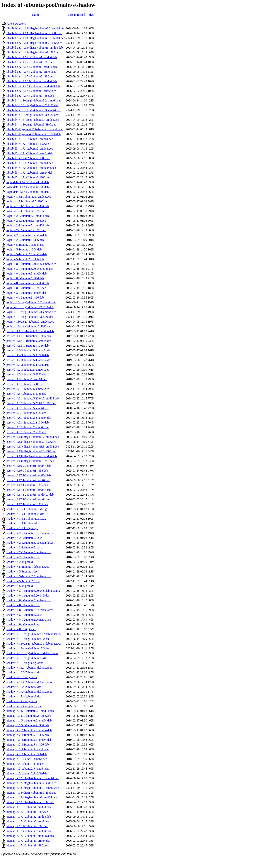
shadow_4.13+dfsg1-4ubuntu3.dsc (26, 658)
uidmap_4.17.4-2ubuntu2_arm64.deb (28, 821)
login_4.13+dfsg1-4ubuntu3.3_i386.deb (30, 316)
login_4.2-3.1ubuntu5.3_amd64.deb (27, 215)
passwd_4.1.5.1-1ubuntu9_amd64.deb (29, 340)
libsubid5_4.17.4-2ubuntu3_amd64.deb (29, 163)
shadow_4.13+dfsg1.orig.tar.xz (24, 662)
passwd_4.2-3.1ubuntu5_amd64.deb (27, 369)
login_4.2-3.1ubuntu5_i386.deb (25, 239)
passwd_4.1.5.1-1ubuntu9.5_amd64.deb (30, 331)
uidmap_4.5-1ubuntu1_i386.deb (25, 763)
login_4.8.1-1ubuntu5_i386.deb (25, 278)
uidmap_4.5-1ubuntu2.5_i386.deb (26, 773)
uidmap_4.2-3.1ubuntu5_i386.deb (26, 754)
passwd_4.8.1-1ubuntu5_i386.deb (26, 412)
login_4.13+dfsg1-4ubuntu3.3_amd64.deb (31, 312)
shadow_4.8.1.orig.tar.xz (21, 629)
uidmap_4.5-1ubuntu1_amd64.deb (26, 759)
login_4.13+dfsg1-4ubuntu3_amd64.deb (30, 321)
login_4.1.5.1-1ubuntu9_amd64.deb (27, 206)
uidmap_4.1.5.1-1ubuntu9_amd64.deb (29, 720)
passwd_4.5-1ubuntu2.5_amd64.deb (27, 388)
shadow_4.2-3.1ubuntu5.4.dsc (24, 547)
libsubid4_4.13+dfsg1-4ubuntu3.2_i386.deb (32, 105)
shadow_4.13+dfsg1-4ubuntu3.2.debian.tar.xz (33, 634)
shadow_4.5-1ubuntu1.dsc (21, 571)
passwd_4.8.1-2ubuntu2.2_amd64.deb (29, 417)
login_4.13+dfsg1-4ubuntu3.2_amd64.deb (31, 302)
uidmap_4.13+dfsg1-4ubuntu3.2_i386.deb (31, 783)
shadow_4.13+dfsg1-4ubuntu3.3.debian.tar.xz (33, 643)
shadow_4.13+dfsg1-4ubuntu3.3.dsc (28, 648)
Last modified (76, 14)
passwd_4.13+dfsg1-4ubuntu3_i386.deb (30, 461)
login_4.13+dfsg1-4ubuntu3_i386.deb (28, 326)
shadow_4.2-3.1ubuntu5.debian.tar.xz (28, 552)
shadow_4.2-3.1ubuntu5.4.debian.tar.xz (29, 542)
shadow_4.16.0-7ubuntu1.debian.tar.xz (29, 667)
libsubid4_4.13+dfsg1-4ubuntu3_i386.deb (31, 124)
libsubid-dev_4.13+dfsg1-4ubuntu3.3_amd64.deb (35, 38)
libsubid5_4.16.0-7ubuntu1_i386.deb (28, 143)
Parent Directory (16, 23)
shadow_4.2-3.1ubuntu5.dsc (23, 557)
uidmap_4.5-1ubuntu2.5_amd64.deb (27, 768)
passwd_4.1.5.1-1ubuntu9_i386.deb (27, 345)
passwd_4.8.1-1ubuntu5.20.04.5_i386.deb (31, 403)
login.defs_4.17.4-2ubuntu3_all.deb (27, 191)
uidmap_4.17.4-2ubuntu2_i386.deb (27, 826)
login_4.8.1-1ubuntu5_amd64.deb (26, 273)
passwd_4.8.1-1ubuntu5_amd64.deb (27, 408)
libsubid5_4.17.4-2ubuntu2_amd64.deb (29, 148)
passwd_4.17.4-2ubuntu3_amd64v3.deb (30, 494)
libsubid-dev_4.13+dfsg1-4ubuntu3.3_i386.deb (34, 42)
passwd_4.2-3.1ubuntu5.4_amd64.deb (29, 360)
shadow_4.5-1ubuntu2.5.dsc (23, 581)
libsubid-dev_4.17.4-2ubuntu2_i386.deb (30, 76)
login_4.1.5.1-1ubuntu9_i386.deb (26, 211)
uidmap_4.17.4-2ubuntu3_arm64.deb (28, 840)
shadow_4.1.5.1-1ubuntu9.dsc (24, 523)
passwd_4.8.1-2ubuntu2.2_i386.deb (27, 422)
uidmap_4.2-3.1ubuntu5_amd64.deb (27, 749)
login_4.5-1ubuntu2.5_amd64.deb (26, 254)
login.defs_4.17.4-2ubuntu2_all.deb (27, 187)
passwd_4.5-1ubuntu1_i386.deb (25, 384)
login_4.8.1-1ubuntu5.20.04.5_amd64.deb (31, 263)
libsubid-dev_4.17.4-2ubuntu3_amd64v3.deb (33, 86)
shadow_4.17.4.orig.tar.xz (21, 701)
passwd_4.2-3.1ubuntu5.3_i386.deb (27, 355)
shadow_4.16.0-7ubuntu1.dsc (23, 672)
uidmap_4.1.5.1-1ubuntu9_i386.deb (27, 725)
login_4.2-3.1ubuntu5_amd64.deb (26, 235)
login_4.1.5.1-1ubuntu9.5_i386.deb (27, 201)
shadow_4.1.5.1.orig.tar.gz (22, 528)
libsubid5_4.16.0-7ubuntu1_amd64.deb (29, 138)
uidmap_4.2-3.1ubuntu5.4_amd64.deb (29, 739)
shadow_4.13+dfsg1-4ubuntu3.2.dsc (28, 638)
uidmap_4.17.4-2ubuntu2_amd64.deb (28, 816)
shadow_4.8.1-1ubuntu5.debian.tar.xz (28, 600)
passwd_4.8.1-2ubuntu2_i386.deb (26, 432)
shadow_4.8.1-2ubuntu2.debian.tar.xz (28, 619)
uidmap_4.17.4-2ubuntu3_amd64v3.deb (30, 835)
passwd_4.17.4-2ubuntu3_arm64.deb (28, 499)
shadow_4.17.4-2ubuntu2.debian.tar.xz (29, 682)
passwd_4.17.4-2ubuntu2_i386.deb (27, 485)
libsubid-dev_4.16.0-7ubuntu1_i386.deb (30, 62)
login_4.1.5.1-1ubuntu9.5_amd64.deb (28, 196)
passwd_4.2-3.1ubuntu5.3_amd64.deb (29, 350)
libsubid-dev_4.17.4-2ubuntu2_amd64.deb (31, 66)
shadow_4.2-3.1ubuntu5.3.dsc (24, 537)
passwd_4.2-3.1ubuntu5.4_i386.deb (27, 364)
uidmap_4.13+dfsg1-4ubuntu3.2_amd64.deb (32, 778)
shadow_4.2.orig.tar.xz (19, 561)
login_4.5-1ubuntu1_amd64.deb (25, 244)
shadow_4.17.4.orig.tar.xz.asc (24, 706)
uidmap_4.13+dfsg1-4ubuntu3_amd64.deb (31, 797)
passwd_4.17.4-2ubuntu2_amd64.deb (28, 475)
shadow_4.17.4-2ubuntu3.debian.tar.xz (29, 691)
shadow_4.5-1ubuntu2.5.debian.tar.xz (28, 576)
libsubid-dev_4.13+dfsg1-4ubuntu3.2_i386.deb (34, 33)
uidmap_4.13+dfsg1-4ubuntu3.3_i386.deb (31, 792)
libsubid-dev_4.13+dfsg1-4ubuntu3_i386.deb (33, 52)
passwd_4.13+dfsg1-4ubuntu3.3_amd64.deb (32, 446)
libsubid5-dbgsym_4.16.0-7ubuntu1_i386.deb (33, 134)
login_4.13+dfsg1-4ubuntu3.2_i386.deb (30, 307)
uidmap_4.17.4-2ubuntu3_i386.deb (27, 845)
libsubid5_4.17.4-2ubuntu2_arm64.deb (29, 153)
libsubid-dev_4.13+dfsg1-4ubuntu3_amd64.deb (34, 47)
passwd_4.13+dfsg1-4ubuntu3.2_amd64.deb (32, 436)
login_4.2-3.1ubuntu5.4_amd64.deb (27, 225)
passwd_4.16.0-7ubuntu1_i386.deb (27, 470)
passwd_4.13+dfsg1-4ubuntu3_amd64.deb (31, 456)
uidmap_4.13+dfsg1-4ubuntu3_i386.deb (30, 802)
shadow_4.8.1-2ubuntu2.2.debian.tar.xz (29, 610)
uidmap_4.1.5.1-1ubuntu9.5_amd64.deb (30, 710)
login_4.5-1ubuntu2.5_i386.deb (25, 259)
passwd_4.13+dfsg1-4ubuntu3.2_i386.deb (31, 441)
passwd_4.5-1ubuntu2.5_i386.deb (26, 393)
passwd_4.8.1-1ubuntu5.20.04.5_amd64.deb (32, 398)
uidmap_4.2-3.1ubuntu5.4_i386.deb (27, 744)
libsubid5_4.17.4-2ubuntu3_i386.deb (28, 177)
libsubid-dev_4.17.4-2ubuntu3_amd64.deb (31, 81)
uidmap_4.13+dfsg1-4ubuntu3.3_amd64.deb (32, 787)
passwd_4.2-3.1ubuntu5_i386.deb (26, 374)
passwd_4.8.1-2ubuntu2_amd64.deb (27, 427)
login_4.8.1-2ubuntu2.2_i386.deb (26, 287)
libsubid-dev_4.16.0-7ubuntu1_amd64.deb (31, 57)
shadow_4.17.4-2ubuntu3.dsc (23, 696)
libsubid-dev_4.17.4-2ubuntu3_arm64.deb (31, 90)
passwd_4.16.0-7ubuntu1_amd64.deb (28, 465)
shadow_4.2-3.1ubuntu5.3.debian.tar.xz (29, 533)
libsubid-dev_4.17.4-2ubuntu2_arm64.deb (31, 71)
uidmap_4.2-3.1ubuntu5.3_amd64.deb (29, 730)
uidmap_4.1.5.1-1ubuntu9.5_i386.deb (28, 715)
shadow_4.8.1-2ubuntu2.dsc (23, 624)
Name (36, 14)
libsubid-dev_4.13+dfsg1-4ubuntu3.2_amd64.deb (35, 28)
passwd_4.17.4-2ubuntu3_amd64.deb (28, 489)
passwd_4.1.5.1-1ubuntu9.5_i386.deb (28, 336)
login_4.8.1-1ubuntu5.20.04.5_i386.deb (29, 268)
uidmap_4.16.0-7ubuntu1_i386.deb (27, 811)
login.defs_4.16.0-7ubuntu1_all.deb (27, 182)
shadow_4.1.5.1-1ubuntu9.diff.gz (26, 518)
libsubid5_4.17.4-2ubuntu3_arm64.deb (29, 172)
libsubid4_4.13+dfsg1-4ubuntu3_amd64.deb (32, 119)
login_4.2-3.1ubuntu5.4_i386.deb (26, 230)
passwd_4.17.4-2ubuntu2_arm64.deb (28, 480)
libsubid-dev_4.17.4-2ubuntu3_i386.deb (30, 95)
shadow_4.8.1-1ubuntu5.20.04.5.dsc (27, 595)
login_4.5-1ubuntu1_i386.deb (24, 249)
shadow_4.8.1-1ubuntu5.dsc (23, 605)
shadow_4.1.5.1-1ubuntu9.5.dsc (25, 513)
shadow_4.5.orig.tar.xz (19, 585)
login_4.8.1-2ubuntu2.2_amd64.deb (27, 283)
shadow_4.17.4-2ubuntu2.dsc (23, 686)
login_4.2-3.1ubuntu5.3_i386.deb (26, 220)
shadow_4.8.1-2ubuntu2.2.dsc (24, 614)
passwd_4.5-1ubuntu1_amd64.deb (26, 379)
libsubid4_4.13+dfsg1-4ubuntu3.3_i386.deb (32, 114)
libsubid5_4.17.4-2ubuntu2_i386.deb (28, 158)
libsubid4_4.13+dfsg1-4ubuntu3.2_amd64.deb (33, 100)
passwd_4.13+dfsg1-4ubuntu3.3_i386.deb (31, 451)
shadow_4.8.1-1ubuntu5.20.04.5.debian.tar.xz (33, 590)
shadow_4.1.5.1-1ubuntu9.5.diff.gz (27, 509)
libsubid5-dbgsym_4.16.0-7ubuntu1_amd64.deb (34, 129)
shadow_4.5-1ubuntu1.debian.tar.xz (27, 566)
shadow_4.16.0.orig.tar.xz (21, 677)
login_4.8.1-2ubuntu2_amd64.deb (26, 292)
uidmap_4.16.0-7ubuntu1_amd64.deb (28, 807)
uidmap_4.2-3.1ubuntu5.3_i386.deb (27, 734)
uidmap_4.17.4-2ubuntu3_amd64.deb (28, 831)
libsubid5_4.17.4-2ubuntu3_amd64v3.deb (31, 167)
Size (91, 14)
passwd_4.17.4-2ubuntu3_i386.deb (27, 504)
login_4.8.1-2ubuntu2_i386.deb (25, 297)
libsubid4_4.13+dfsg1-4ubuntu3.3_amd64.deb (33, 110)
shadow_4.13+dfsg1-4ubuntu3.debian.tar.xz (32, 653)
